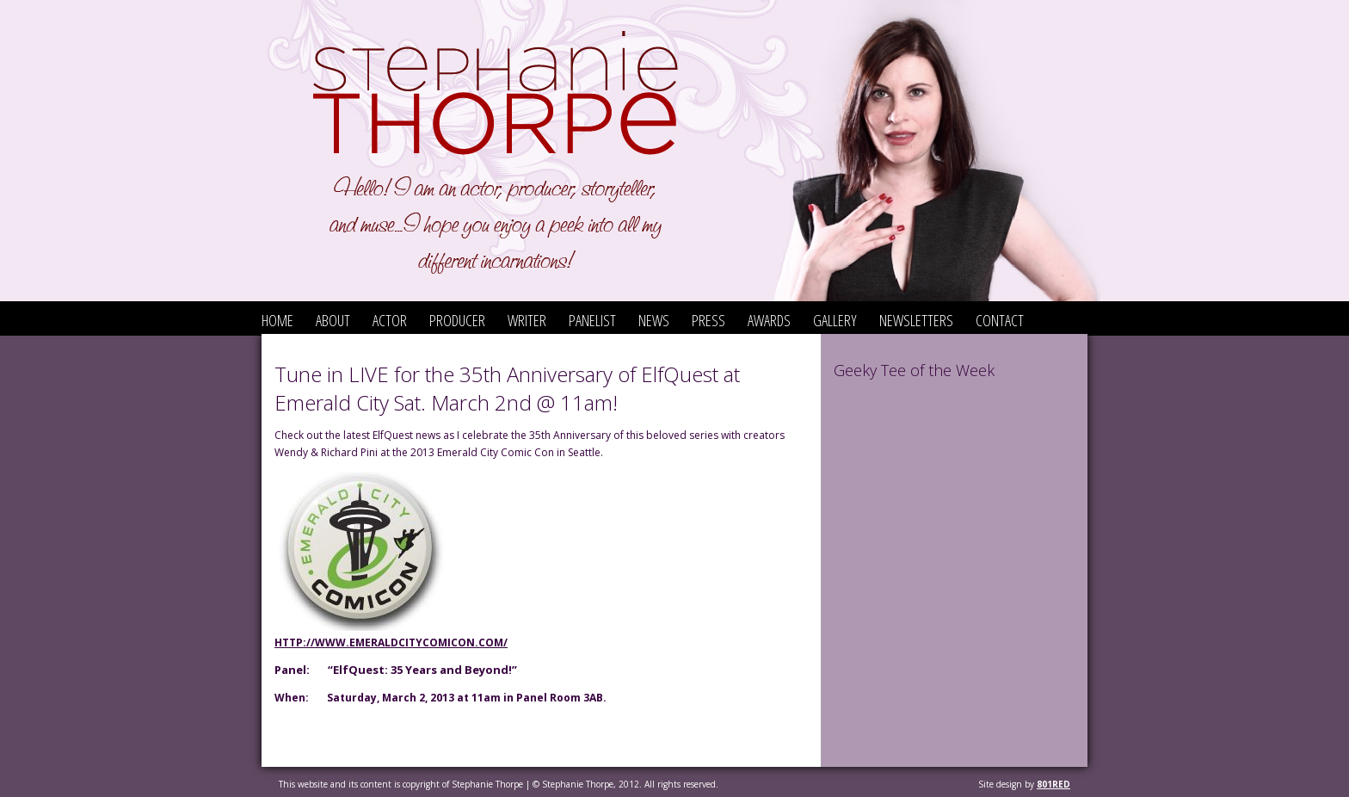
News (653, 320)
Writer (527, 320)
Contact (1000, 320)
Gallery (835, 320)
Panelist (592, 320)
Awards (769, 320)
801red (1053, 784)
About (333, 320)
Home (277, 320)
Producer (457, 320)
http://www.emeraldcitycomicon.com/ (391, 642)
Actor (390, 320)
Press (708, 320)
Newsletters (916, 320)
